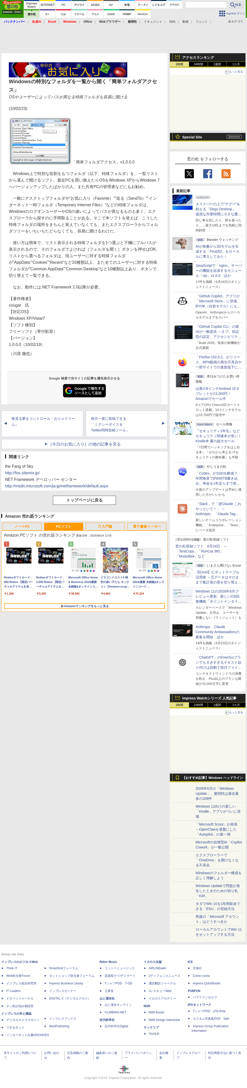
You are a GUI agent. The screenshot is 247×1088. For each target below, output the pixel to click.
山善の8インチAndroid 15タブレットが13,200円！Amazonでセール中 (217, 394)
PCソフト (63, 526)
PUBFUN (194, 991)
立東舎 (109, 991)
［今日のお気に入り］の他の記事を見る (84, 444)
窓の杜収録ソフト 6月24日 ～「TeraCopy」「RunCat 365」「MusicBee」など (201, 551)
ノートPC (22, 526)
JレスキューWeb (160, 991)
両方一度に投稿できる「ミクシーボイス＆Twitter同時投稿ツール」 (110, 424)
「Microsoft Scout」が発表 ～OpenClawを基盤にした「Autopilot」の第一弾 (216, 829)
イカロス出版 (153, 962)
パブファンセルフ (205, 997)
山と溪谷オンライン (118, 1005)
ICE (190, 962)
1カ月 (236, 64)
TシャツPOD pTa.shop (209, 1011)
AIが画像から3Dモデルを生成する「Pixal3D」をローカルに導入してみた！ (217, 251)
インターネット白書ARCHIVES (27, 1035)
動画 (185, 21)
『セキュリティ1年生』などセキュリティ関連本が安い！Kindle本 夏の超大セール (218, 436)
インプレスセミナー (62, 991)
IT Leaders (13, 991)
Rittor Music (108, 962)
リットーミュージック (120, 968)
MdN (147, 1006)
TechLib (154, 1034)
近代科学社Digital (116, 1026)
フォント (202, 21)
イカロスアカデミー (162, 998)
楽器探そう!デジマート (120, 976)
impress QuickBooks (206, 983)
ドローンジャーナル (20, 998)
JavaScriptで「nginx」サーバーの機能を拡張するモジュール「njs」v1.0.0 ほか (219, 270)
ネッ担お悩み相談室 (20, 1006)
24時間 (198, 64)
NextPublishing (59, 1026)
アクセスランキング (198, 57)
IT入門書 (105, 526)
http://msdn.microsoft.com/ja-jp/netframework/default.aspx (56, 486)
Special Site (192, 137)
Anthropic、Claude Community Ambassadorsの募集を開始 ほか (217, 632)
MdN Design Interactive (164, 1020)
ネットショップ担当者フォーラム (72, 976)
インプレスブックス (62, 1018)
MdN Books (156, 1012)
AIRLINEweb (157, 968)
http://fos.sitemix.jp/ (22, 473)
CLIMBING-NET (115, 1012)
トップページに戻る (84, 500)
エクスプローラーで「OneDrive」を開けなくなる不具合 (217, 860)
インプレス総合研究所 (21, 983)
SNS (172, 21)
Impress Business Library (66, 983)
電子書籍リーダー (147, 526)
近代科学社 (107, 1020)
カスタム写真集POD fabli (211, 1018)
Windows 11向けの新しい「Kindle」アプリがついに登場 (218, 811)
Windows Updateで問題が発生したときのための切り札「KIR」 (218, 891)
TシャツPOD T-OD (118, 983)
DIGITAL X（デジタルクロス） (70, 998)
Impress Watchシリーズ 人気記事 (209, 698)
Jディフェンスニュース (164, 976)
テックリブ (151, 1027)
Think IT (11, 968)
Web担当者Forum (18, 976)
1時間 (179, 64)
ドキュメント (153, 21)
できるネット (15, 1027)
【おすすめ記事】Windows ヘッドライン (212, 778)
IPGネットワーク (199, 1005)
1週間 (217, 64)
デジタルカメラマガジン (23, 1020)
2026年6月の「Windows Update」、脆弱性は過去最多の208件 (217, 793)
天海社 (197, 968)
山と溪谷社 (107, 998)
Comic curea (201, 976)
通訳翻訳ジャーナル (162, 983)
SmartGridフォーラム (63, 968)
